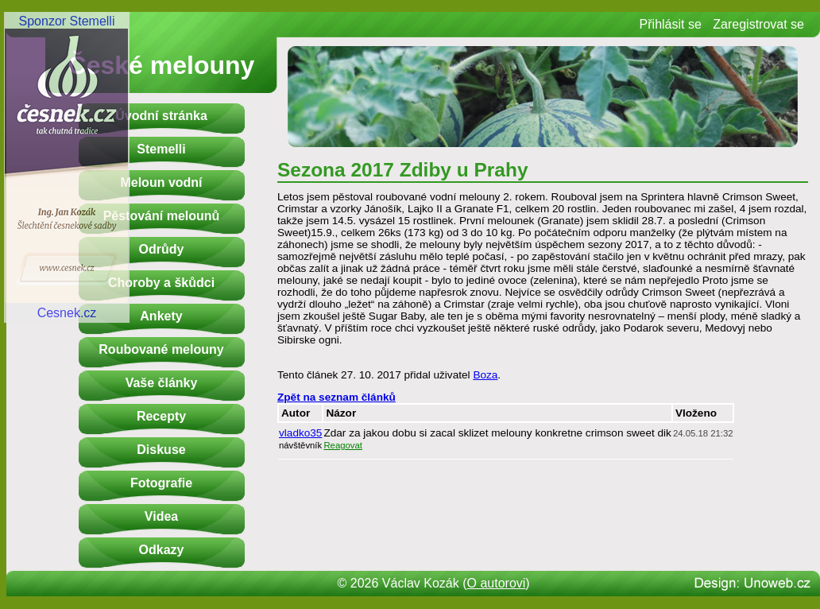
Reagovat (342, 445)
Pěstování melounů (161, 216)
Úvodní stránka (161, 115)
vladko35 (300, 433)
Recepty (161, 416)
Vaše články (162, 383)
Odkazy (161, 550)
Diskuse (161, 449)
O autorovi (496, 583)
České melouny (161, 65)
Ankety (161, 316)
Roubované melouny (161, 349)
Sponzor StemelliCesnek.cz (67, 167)
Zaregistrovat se (758, 24)
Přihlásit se (671, 24)
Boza (485, 375)
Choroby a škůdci (161, 282)
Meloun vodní (161, 182)
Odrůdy (161, 249)
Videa (161, 516)
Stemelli (161, 149)
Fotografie (161, 483)
